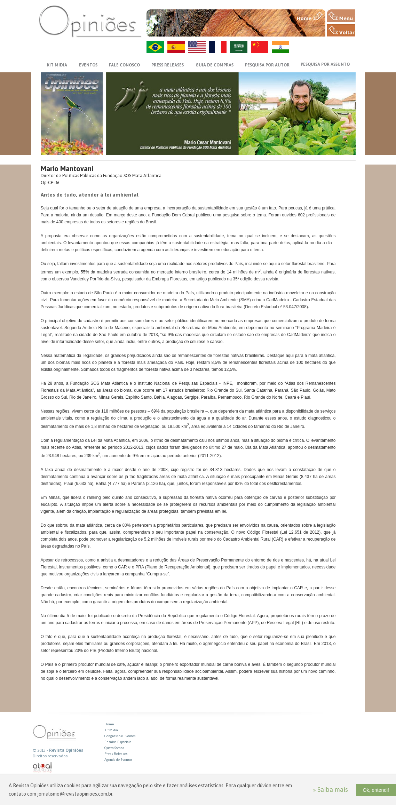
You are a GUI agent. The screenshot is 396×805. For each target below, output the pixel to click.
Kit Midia (111, 730)
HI (280, 47)
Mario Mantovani (67, 169)
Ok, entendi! (376, 790)
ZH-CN (259, 47)
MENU (341, 15)
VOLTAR (341, 30)
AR (238, 47)
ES (176, 47)
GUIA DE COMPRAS (214, 65)
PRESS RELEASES (167, 65)
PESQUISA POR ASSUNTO (325, 64)
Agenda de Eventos (118, 760)
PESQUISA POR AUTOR (267, 65)
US (197, 47)
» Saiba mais (330, 789)
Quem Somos (114, 748)
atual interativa (42, 767)
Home (109, 724)
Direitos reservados (50, 756)
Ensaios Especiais (118, 742)
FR (218, 47)
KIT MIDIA (57, 65)
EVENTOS (88, 65)
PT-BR (155, 47)
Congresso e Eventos (120, 736)
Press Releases (116, 754)
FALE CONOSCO (124, 65)
